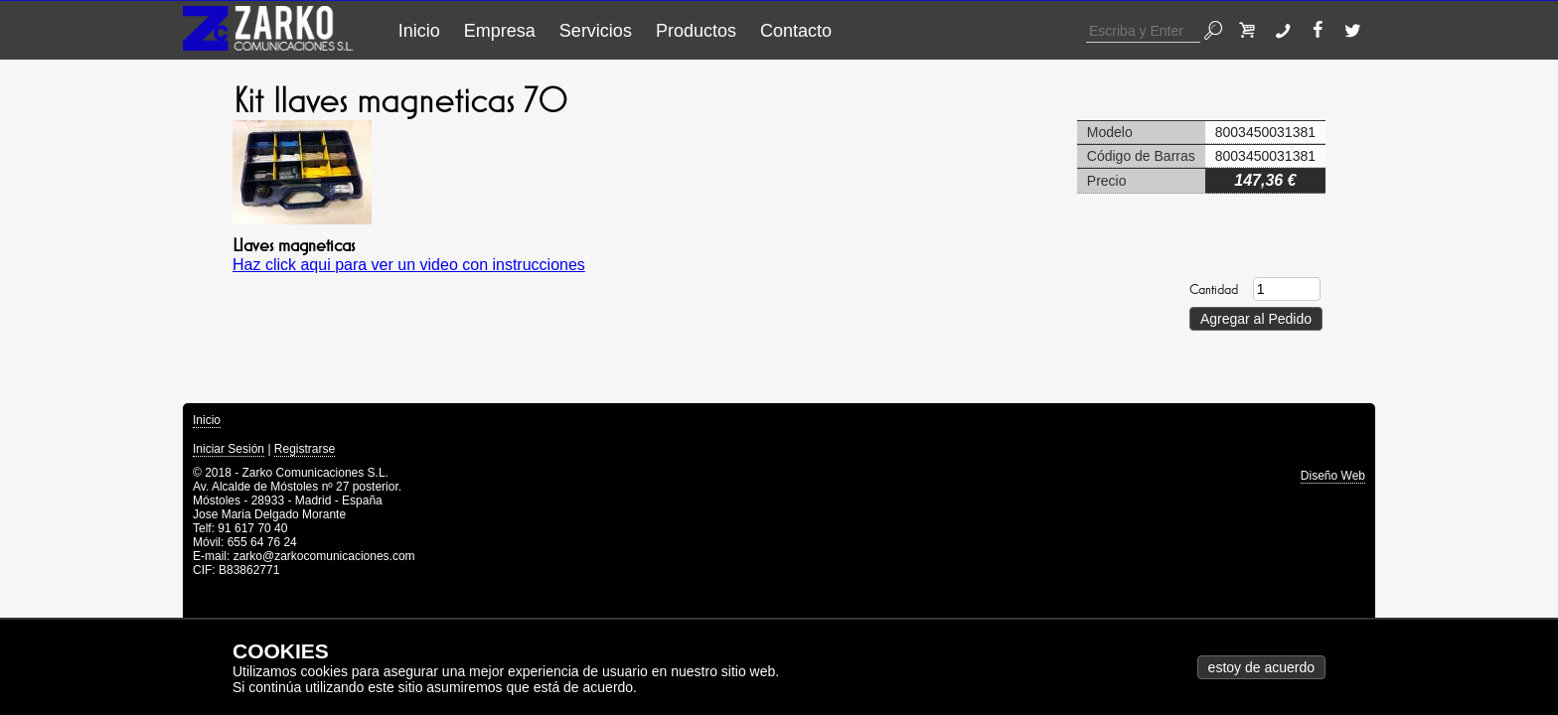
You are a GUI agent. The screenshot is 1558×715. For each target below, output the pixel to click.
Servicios (595, 31)
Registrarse (304, 449)
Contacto (796, 31)
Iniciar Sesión (228, 449)
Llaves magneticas (294, 245)
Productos (696, 31)
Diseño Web (1333, 476)
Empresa (500, 31)
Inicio (419, 31)
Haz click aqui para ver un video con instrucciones (409, 264)
